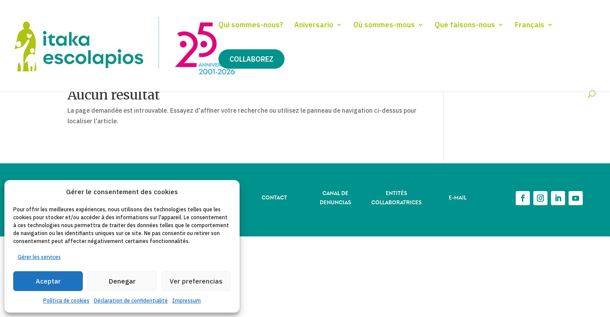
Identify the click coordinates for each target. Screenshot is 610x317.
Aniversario (313, 25)
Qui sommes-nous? (250, 25)
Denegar (122, 281)
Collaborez (251, 59)
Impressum (186, 300)
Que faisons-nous (465, 25)
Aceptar (48, 281)
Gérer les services (39, 257)
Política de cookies (66, 300)
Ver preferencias (196, 281)
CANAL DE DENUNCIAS (335, 197)
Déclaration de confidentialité (131, 300)
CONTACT (274, 197)
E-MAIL (457, 197)
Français (529, 25)
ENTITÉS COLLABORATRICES (396, 197)
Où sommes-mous (384, 25)
